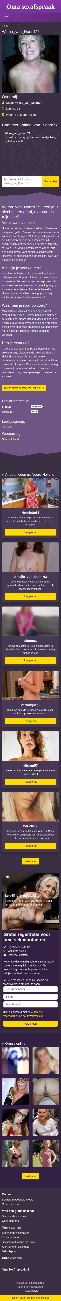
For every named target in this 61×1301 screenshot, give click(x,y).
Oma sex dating (11, 1237)
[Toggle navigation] (6, 17)
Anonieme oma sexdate (15, 1246)
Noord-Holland (10, 439)
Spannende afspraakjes (15, 1232)
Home (5, 25)
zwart (34, 411)
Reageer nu (30, 532)
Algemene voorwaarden (30, 1286)
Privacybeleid (35, 1016)
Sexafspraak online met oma (18, 1242)
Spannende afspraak (14, 1216)
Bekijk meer (30, 861)
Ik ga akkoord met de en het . (23, 1014)
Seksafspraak (10, 1251)
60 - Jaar (7, 427)
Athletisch (36, 406)
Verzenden (50, 181)
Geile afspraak (10, 1220)
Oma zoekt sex (10, 1204)
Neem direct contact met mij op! (24, 388)
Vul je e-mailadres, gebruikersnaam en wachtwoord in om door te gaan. (30, 985)
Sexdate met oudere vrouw (17, 1199)
